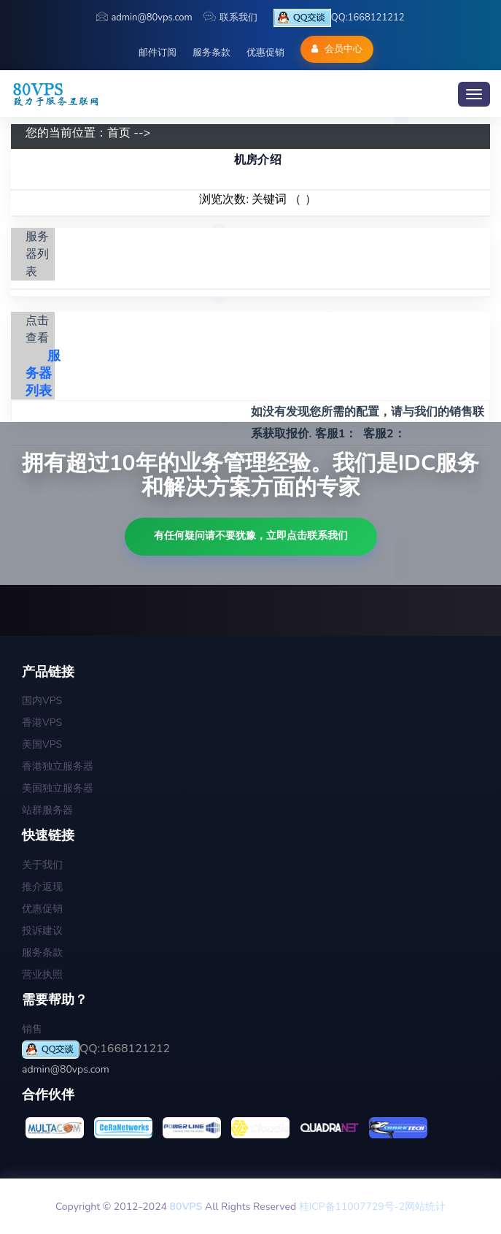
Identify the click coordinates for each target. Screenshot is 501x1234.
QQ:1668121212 (339, 18)
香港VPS (42, 722)
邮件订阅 (157, 52)
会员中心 (336, 48)
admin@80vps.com (144, 17)
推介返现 (42, 887)
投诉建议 (42, 931)
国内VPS (42, 701)
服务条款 (211, 52)
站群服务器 (47, 810)
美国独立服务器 (57, 788)
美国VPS (42, 744)
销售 (32, 1029)
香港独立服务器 (57, 766)
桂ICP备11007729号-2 (352, 1207)
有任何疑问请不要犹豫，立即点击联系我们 (251, 536)
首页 (119, 133)
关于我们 (42, 865)
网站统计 (425, 1207)
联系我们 (230, 17)
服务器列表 (43, 373)
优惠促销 (265, 52)
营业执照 (42, 974)
